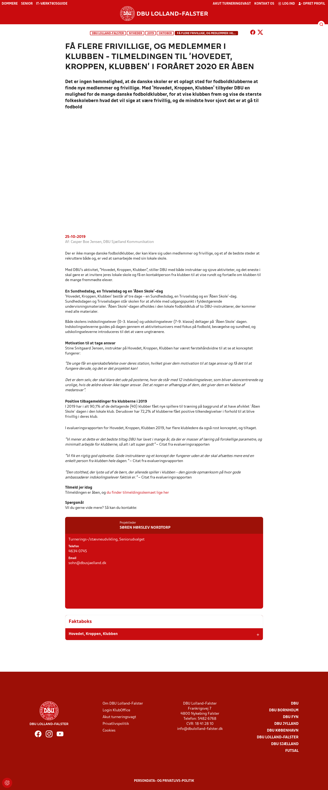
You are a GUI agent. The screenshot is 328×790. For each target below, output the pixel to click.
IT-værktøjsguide (51, 3)
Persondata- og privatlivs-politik (164, 780)
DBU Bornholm (284, 710)
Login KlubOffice (116, 710)
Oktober (165, 33)
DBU (295, 703)
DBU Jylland (286, 724)
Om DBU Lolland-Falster (123, 703)
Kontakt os (264, 3)
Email (72, 602)
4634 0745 (77, 595)
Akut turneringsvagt (232, 3)
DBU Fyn (291, 717)
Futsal (292, 751)
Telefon (73, 590)
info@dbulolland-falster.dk (200, 729)
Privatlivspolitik (116, 724)
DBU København (283, 730)
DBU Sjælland (285, 744)
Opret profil (311, 3)
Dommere (10, 3)
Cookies (109, 730)
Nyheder (135, 33)
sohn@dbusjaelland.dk (87, 607)
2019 (150, 33)
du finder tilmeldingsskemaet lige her (138, 498)
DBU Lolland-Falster (108, 33)
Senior (27, 3)
